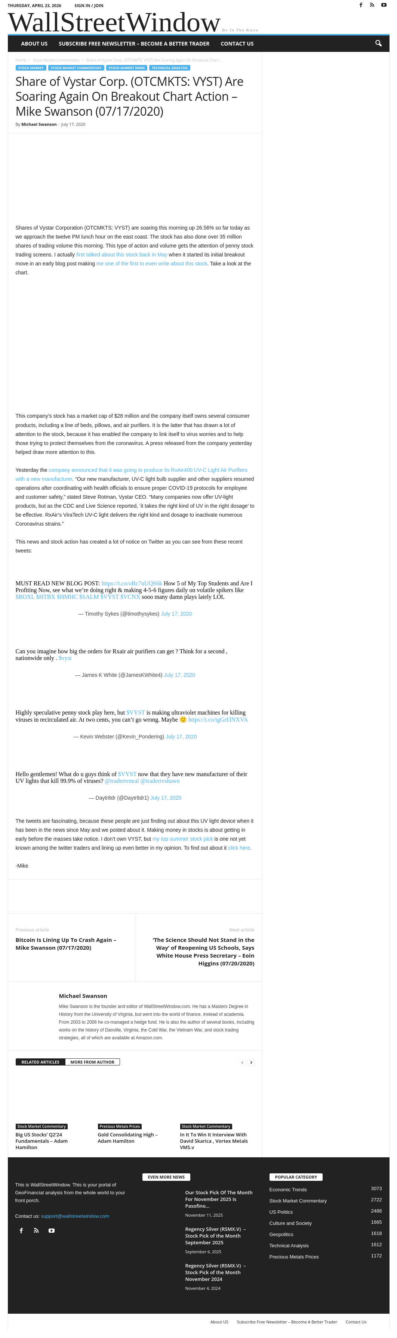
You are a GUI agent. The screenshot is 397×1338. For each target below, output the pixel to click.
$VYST (110, 597)
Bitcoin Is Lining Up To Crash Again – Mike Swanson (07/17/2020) (66, 943)
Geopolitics (281, 1234)
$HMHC (67, 597)
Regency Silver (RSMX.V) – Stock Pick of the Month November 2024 (215, 1272)
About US (34, 43)
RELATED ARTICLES (40, 1062)
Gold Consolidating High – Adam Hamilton (128, 1137)
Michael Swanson (39, 124)
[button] (378, 43)
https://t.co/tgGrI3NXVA (218, 719)
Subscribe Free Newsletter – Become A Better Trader (134, 43)
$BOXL (25, 597)
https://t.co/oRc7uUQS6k (132, 583)
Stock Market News (127, 67)
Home (21, 60)
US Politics (281, 1212)
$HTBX (45, 597)
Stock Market (31, 67)
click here (239, 848)
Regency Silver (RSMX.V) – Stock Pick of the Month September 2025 (215, 1236)
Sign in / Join (88, 5)
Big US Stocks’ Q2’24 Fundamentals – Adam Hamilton (42, 1141)
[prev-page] (242, 1062)
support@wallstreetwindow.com (75, 1216)
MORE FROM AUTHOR (92, 1062)
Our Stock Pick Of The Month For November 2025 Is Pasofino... (219, 1199)
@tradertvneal (122, 781)
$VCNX (130, 597)
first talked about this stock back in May (121, 255)
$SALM (89, 597)
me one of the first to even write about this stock (151, 264)
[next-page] (251, 1062)
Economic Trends (288, 1189)
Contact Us (237, 43)
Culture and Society (291, 1223)
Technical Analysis (170, 67)
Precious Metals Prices (120, 1126)
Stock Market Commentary (56, 60)
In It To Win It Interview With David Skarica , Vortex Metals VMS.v (214, 1141)
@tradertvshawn (159, 781)
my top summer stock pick (184, 839)
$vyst (65, 658)
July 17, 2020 (176, 614)
